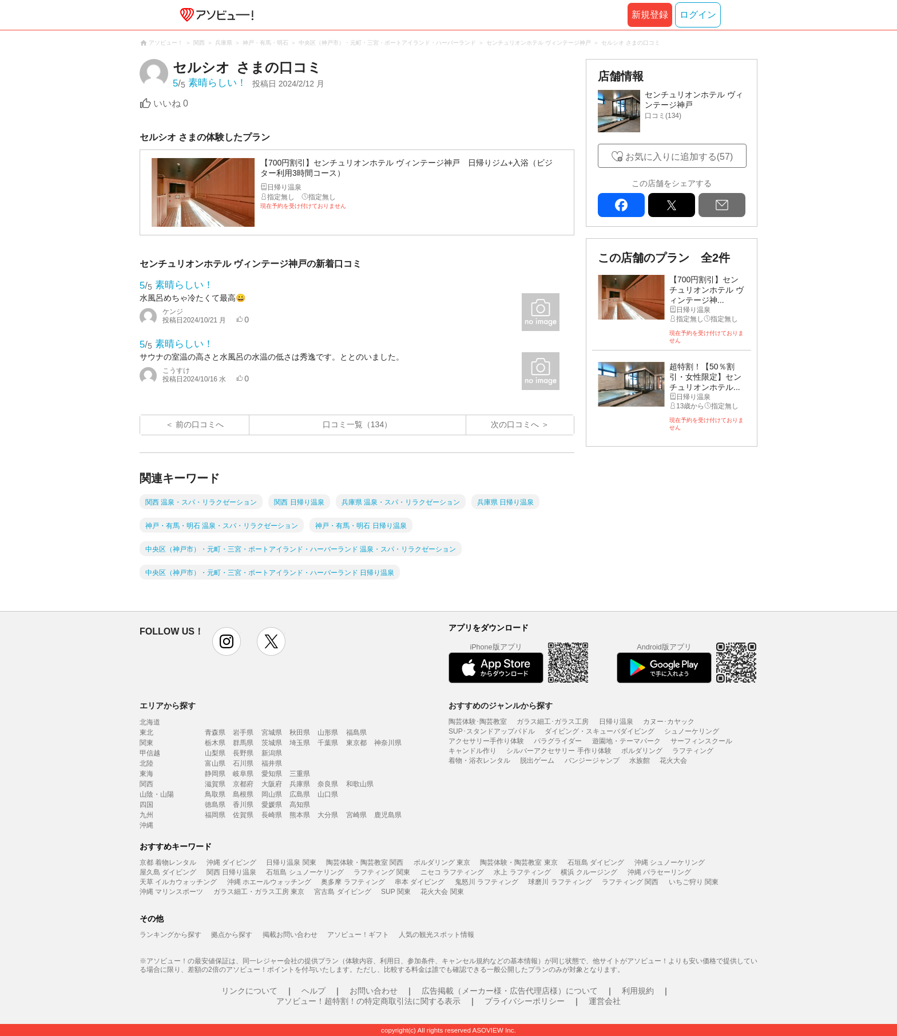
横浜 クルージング (589, 872)
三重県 (299, 774)
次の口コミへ (515, 424)
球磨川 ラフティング (560, 882)
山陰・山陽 (157, 794)
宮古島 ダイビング (342, 892)
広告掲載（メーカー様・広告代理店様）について (510, 990)
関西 (146, 784)
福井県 (271, 763)
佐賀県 (243, 815)
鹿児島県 (388, 815)
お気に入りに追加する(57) (679, 156)
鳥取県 (215, 794)
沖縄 (146, 825)
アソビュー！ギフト (358, 935)
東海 (146, 774)
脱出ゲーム (537, 761)
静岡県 (215, 774)
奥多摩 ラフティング (352, 882)
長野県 (243, 753)
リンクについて (249, 990)
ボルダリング (641, 751)
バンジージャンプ (592, 761)
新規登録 (650, 14)
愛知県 (271, 774)
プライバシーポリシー (525, 1001)
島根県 (243, 794)
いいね (170, 103)
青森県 (215, 732)
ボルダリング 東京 (442, 862)
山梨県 (215, 753)
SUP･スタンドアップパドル (492, 731)
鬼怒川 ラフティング (486, 882)
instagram (226, 641)
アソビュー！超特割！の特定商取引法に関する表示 (368, 1001)
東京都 (356, 743)
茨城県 (271, 743)
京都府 (243, 784)
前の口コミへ (200, 424)
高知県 (299, 805)
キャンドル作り (473, 751)
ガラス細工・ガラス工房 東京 (258, 892)
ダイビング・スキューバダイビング (599, 731)
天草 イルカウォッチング (178, 882)
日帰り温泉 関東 (291, 862)
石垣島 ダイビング (595, 862)
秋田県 (299, 732)
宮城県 (271, 732)
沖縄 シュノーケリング (669, 862)
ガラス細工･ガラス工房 (553, 722)
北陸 (146, 763)
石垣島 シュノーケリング (304, 872)
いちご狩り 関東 (694, 882)
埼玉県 (299, 743)
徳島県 (215, 805)
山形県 (327, 732)
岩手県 (243, 732)
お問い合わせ (374, 990)
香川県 (243, 805)
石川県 (243, 763)
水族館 (639, 761)
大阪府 (271, 784)
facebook (621, 205)
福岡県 (215, 815)
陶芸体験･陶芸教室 (478, 722)
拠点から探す (231, 935)
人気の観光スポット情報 (436, 935)
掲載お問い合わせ (290, 935)
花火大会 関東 (441, 892)
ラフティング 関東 (382, 872)
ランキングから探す (170, 935)
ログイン (698, 14)
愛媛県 (271, 805)
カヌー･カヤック (668, 722)
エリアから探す (168, 705)
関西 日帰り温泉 (231, 872)
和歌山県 (360, 784)
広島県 (299, 794)
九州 (146, 815)
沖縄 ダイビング (231, 862)
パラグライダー (558, 741)
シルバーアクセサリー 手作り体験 (558, 751)
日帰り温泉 (616, 722)
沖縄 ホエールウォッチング (269, 882)
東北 (146, 732)
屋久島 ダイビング (168, 872)
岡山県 (271, 794)
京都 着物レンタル (168, 862)
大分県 (327, 815)
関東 (146, 743)
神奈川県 (388, 743)
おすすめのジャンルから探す (501, 705)
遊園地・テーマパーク (626, 741)
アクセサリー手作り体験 (486, 741)
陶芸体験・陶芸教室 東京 (518, 862)
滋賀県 (215, 784)
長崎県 (271, 815)
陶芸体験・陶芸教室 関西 (364, 862)
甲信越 (150, 753)
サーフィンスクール (701, 741)
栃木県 (215, 743)
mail (721, 205)
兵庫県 (299, 784)
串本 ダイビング (419, 882)
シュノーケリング (691, 731)
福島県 (356, 732)
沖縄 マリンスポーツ (171, 892)
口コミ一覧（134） (357, 424)
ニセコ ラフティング (452, 872)
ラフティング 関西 (630, 882)
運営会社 (605, 1001)
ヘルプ (313, 990)
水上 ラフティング (522, 872)
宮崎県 (356, 815)
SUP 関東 (396, 892)
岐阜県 (243, 774)
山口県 (327, 794)
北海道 (150, 722)
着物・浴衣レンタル (479, 761)
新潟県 (271, 753)
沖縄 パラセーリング (659, 872)
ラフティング (692, 751)
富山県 (215, 763)
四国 (146, 805)
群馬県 (243, 743)
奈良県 (327, 784)
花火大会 (673, 761)
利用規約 (638, 990)
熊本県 (299, 815)
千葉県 (327, 743)
